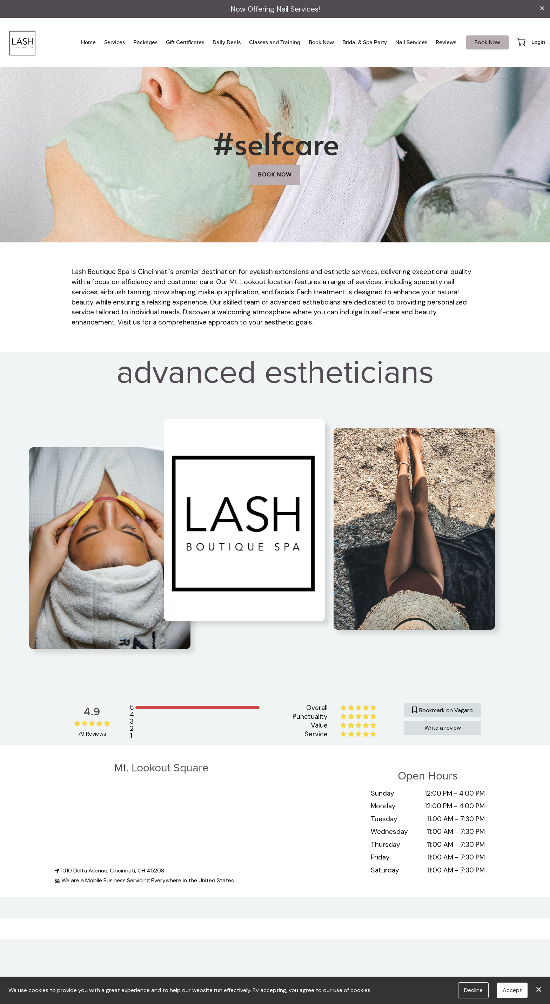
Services (114, 42)
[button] (522, 42)
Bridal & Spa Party (364, 42)
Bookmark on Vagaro (442, 710)
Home (88, 42)
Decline (473, 990)
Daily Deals (227, 42)
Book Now (321, 42)
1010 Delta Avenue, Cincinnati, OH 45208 (109, 870)
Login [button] (538, 42)
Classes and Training (274, 42)
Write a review (442, 727)
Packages (145, 42)
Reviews (446, 42)
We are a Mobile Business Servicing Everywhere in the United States (144, 880)
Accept (512, 990)
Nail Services (411, 42)
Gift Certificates (185, 42)
